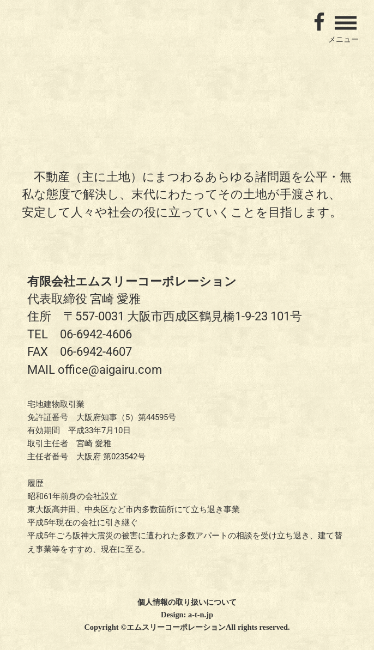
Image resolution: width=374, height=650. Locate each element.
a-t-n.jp (200, 614)
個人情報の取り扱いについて (187, 602)
